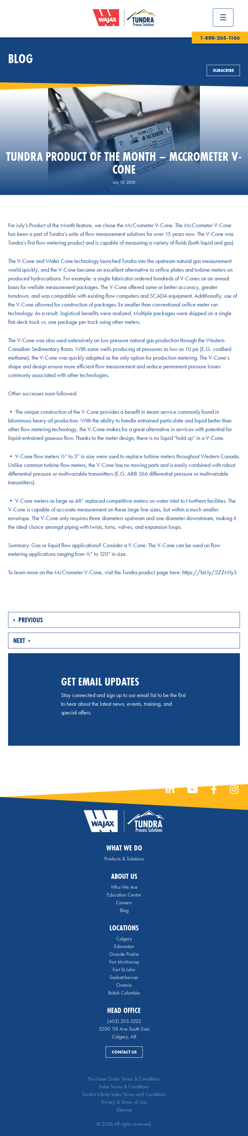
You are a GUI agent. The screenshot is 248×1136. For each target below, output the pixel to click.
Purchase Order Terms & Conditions (124, 1078)
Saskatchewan (124, 977)
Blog (124, 910)
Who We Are (124, 887)
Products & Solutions (124, 858)
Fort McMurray (124, 961)
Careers (124, 902)
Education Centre (124, 894)
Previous (28, 620)
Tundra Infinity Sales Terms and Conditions (124, 1094)
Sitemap (124, 1109)
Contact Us (124, 1052)
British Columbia (124, 992)
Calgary (124, 938)
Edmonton (124, 946)
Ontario (124, 985)
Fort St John (124, 969)
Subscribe (223, 70)
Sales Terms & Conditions (124, 1086)
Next (21, 640)
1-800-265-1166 (220, 37)
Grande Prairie (124, 954)
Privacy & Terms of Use (124, 1102)
